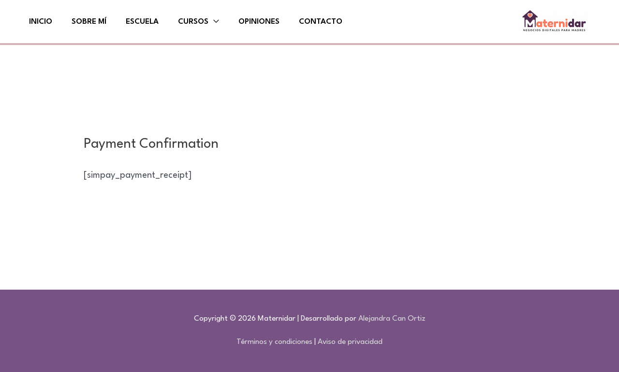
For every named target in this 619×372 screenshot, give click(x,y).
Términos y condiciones (274, 342)
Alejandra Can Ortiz (392, 319)
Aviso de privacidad (350, 342)
